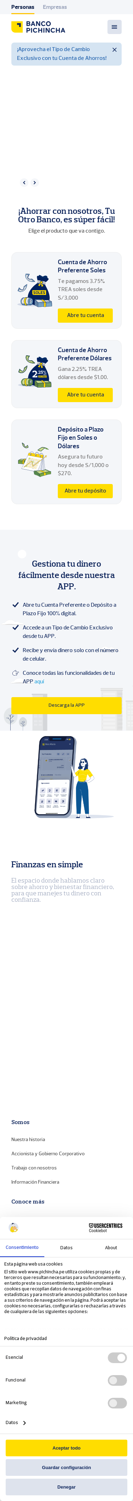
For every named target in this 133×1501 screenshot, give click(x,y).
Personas (22, 7)
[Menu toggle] (114, 27)
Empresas (55, 7)
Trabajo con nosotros (34, 1168)
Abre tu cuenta (85, 315)
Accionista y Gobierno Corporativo (48, 1154)
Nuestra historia (28, 1139)
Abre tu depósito (85, 491)
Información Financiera (35, 1182)
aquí (39, 681)
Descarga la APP (67, 705)
